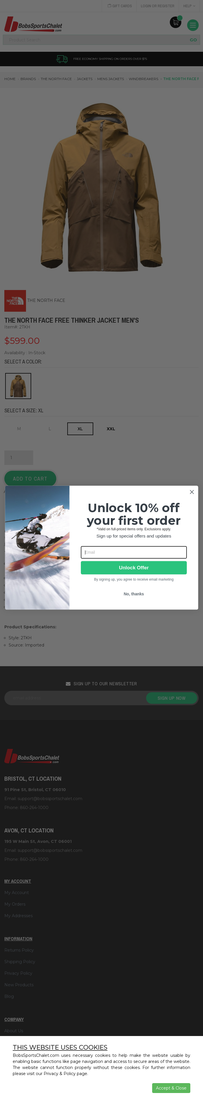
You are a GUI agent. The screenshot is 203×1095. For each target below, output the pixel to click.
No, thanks (134, 594)
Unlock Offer (133, 567)
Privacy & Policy (60, 1073)
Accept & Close (171, 1088)
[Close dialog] (191, 492)
